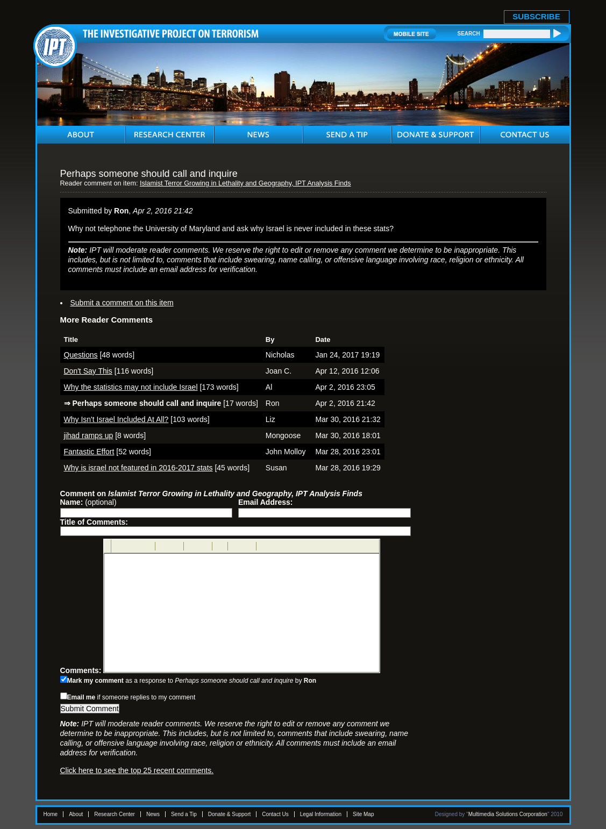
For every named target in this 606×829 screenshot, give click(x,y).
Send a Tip (184, 814)
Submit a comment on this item (122, 302)
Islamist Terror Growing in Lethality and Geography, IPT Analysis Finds (245, 183)
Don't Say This (88, 371)
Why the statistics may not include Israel (131, 387)
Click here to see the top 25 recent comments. (137, 770)
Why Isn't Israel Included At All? (116, 419)
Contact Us (275, 814)
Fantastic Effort (89, 451)
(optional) (88, 502)
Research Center (114, 814)
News (153, 814)
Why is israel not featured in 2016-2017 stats (138, 467)
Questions (81, 355)
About (76, 814)
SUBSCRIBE (536, 16)
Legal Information (320, 814)
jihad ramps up (88, 435)
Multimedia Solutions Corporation (507, 814)
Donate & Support (229, 814)
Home (51, 814)
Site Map (363, 814)
